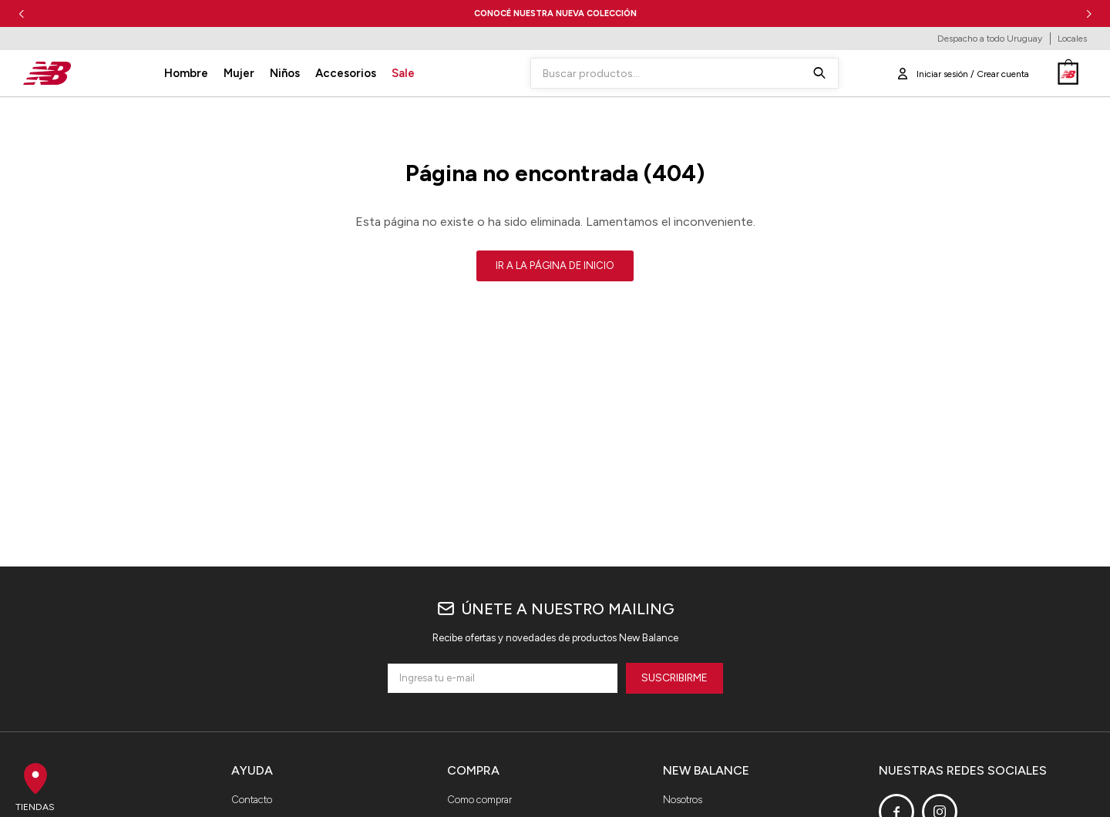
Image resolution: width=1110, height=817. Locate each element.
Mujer (239, 73)
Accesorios (345, 73)
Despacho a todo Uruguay (989, 38)
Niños (285, 73)
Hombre (186, 73)
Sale (403, 73)
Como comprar (479, 799)
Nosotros (682, 799)
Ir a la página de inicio (555, 265)
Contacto (251, 799)
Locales (1072, 38)
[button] (1088, 13)
